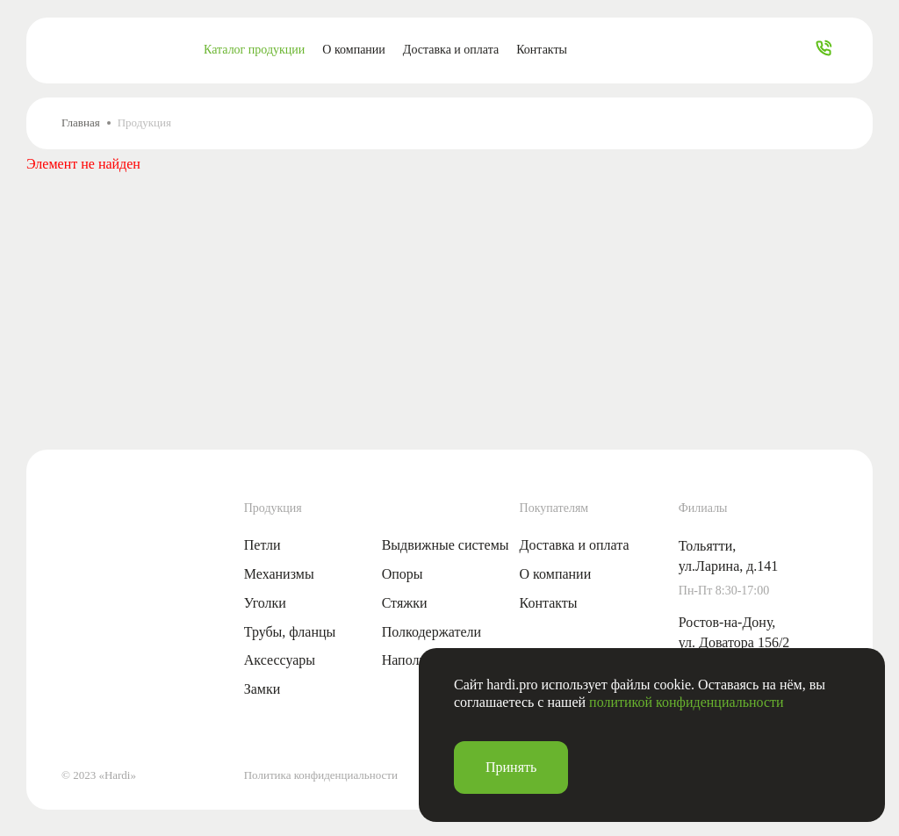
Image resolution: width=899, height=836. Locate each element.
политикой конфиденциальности (686, 702)
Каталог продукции (254, 49)
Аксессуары (279, 659)
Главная (80, 122)
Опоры (402, 573)
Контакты (541, 49)
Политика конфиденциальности (321, 775)
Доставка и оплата (451, 49)
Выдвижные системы (445, 544)
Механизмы (279, 573)
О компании (353, 49)
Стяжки (405, 602)
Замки (262, 688)
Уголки (265, 602)
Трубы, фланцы (290, 631)
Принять (510, 767)
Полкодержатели (431, 631)
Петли (262, 544)
